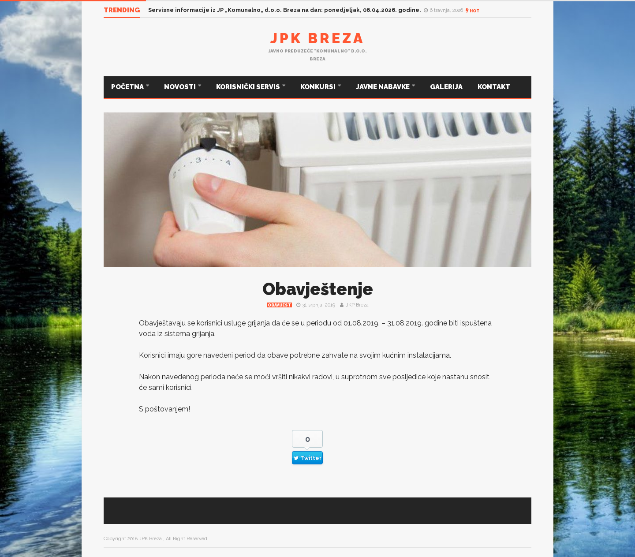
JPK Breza (317, 38)
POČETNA (128, 87)
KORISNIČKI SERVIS (248, 87)
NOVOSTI (180, 87)
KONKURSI (318, 87)
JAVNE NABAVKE (383, 87)
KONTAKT (494, 87)
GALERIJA (446, 87)
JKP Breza (357, 305)
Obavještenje (317, 289)
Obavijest (279, 305)
